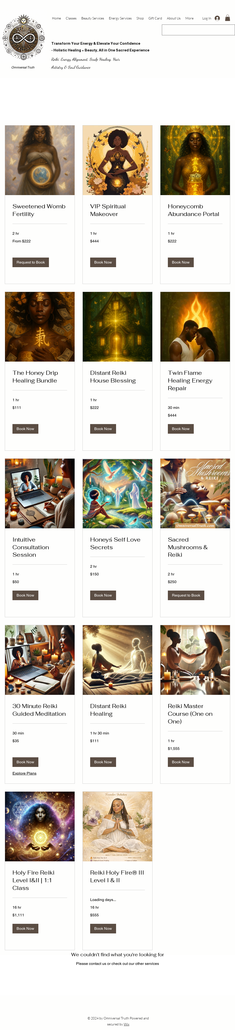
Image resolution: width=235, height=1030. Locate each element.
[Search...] (196, 30)
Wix (126, 1024)
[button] (227, 18)
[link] (39, 210)
